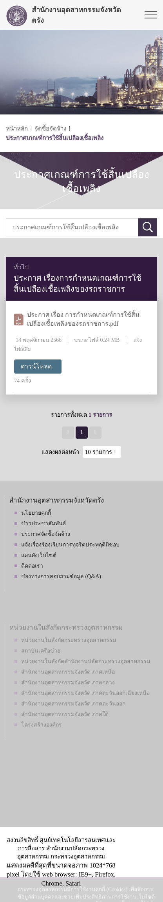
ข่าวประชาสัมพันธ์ (43, 523)
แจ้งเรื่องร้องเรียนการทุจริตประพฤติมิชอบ (70, 545)
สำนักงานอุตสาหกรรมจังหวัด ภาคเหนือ (68, 683)
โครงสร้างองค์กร (41, 736)
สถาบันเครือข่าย (40, 662)
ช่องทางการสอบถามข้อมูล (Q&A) (61, 576)
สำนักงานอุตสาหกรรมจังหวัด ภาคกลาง (68, 694)
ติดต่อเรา (32, 566)
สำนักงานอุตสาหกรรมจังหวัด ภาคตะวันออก (73, 715)
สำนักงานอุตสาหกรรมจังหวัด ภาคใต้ (65, 726)
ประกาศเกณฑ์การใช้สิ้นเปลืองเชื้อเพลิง (54, 138)
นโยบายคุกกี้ (36, 513)
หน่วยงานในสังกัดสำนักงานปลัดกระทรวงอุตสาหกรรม (85, 673)
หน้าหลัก (17, 128)
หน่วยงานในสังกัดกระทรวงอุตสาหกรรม (68, 652)
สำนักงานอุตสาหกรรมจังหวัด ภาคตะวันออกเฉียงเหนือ (85, 705)
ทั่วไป (21, 267)
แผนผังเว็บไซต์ (38, 555)
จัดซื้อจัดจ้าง (50, 128)
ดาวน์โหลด (36, 366)
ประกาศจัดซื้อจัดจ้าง (45, 534)
